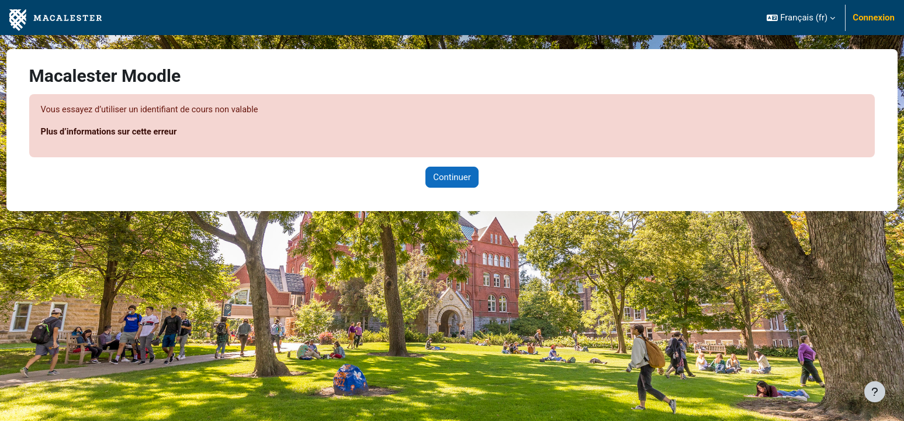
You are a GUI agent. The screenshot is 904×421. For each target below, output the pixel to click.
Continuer (452, 177)
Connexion (874, 17)
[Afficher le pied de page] (874, 391)
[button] (801, 17)
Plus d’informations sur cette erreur (133, 132)
